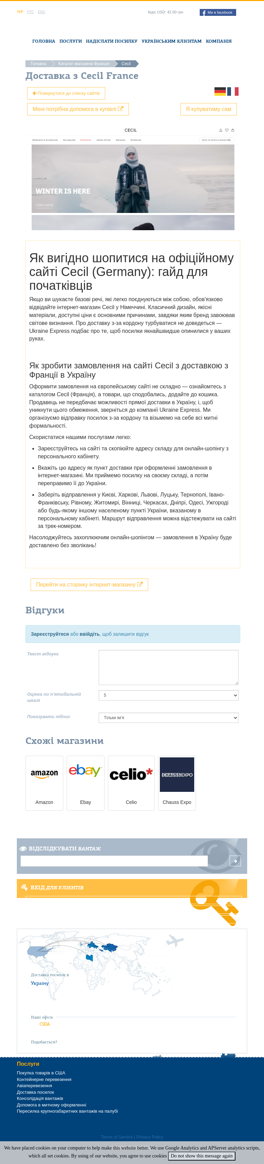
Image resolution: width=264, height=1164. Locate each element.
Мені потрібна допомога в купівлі (78, 109)
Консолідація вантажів (40, 1098)
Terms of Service (117, 1137)
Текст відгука (42, 653)
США (45, 1024)
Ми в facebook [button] (217, 13)
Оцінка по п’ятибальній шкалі (54, 697)
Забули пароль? (134, 919)
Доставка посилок (35, 1092)
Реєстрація (133, 909)
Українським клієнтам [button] (172, 41)
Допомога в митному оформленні (51, 1104)
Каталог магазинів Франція (84, 63)
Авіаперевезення (34, 1085)
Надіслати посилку (112, 41)
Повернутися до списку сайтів (66, 93)
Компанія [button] (219, 41)
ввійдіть (90, 634)
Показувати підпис (48, 716)
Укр (20, 12)
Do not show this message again (202, 1155)
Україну (40, 983)
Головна (43, 41)
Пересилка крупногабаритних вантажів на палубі (67, 1111)
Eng (41, 12)
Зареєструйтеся (50, 634)
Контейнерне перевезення (44, 1079)
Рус (30, 12)
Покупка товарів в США (41, 1072)
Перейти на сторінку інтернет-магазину (89, 585)
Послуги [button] (70, 41)
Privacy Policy (149, 1137)
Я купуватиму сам (209, 109)
